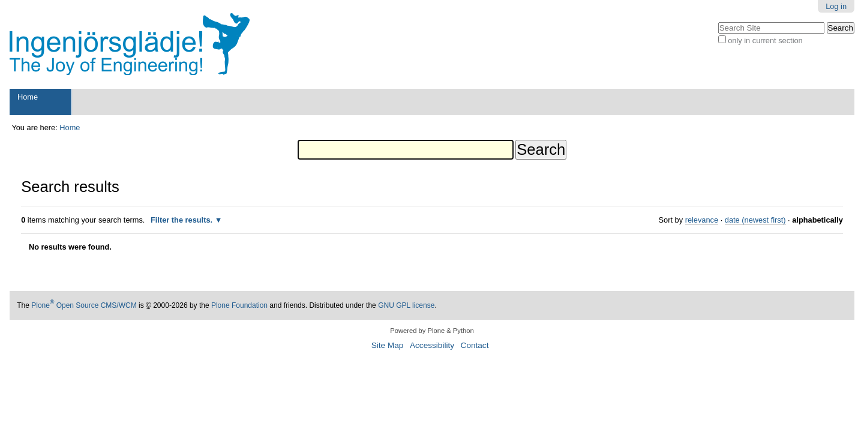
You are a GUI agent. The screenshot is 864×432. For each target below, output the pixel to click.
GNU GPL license (406, 305)
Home (27, 96)
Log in (836, 6)
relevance (702, 219)
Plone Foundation (239, 305)
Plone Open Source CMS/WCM (83, 305)
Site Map (387, 345)
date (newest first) (755, 219)
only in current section (765, 40)
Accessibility (432, 345)
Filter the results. (183, 219)
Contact (475, 345)
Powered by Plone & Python (431, 330)
